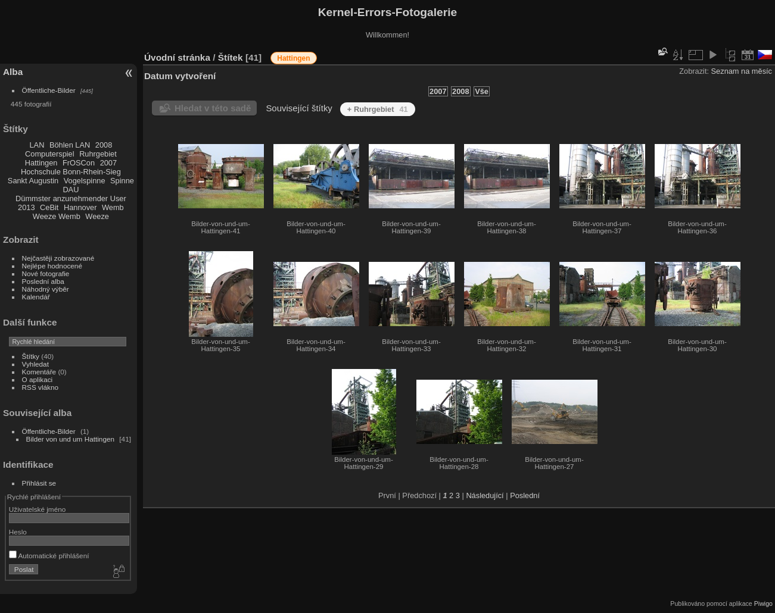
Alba (13, 72)
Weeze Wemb (56, 216)
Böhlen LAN (69, 144)
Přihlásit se (39, 483)
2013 (26, 207)
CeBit (49, 207)
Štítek (230, 57)
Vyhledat (35, 364)
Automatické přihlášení (49, 555)
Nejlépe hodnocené (52, 266)
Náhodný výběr (45, 289)
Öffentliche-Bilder (49, 90)
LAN (37, 144)
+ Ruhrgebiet (377, 109)
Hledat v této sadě (213, 108)
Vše (481, 91)
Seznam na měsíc (741, 71)
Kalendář (36, 297)
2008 (103, 144)
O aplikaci (37, 379)
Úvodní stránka (177, 57)
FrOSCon (79, 162)
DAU (71, 189)
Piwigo (763, 603)
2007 (108, 162)
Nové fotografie (46, 273)
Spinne (122, 180)
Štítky (30, 356)
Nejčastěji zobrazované (58, 258)
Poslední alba (43, 281)
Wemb (113, 207)
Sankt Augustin (33, 180)
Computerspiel (49, 153)
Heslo (18, 532)
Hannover (80, 207)
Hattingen (41, 162)
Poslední (525, 495)
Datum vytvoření (180, 76)
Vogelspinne (84, 180)
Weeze (97, 216)
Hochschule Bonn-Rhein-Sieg (71, 171)
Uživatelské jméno (37, 509)
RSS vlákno (40, 387)
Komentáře (39, 372)
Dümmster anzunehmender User (70, 198)
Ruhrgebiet (98, 153)
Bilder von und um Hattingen (70, 439)
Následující (484, 495)
